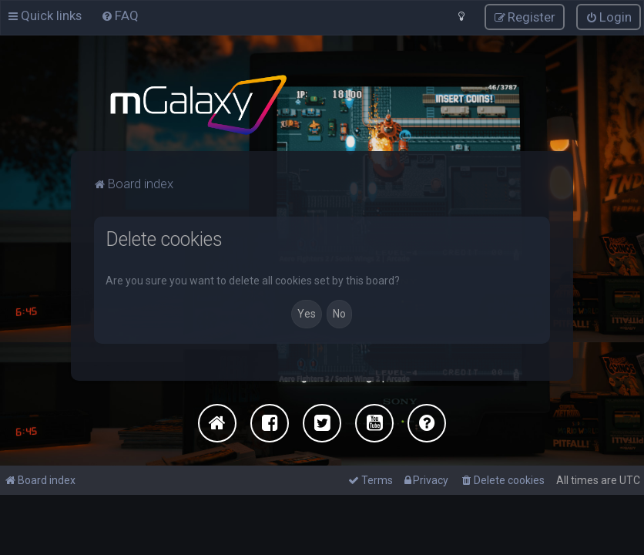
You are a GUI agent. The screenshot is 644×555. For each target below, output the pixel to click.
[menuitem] (502, 480)
